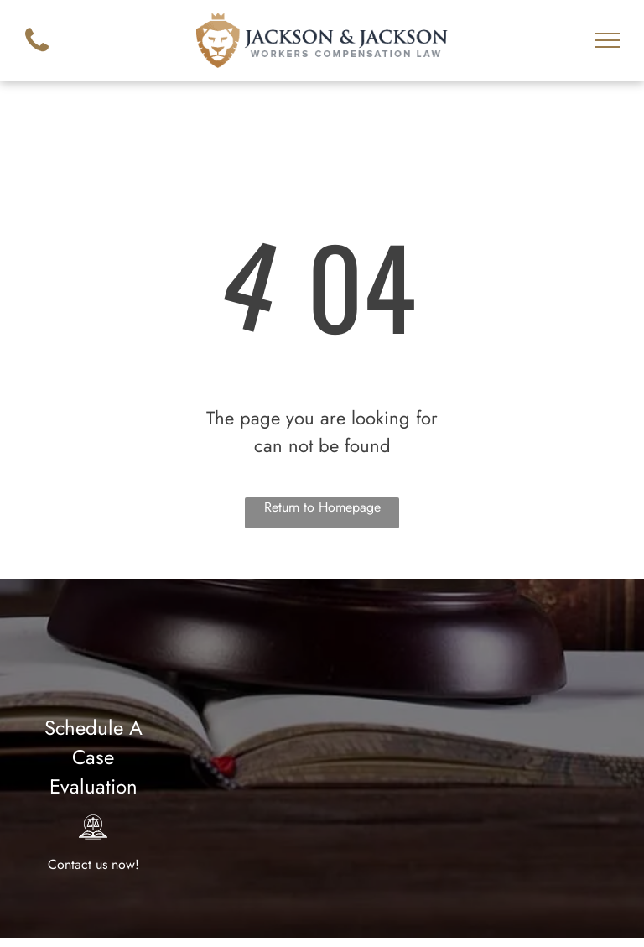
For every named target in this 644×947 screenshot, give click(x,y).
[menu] (607, 40)
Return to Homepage (322, 507)
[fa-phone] (37, 55)
